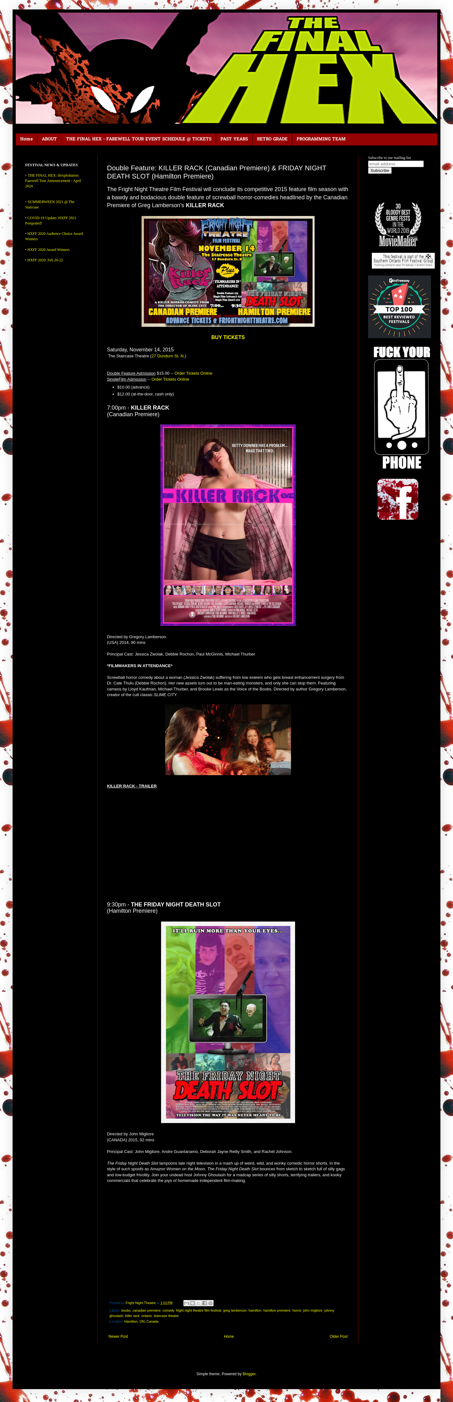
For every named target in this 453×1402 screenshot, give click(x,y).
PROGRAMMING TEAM (321, 139)
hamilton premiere (276, 1310)
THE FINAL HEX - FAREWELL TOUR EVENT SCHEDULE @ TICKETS (138, 139)
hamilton (255, 1310)
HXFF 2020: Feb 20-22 (45, 260)
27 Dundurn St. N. (168, 356)
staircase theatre (166, 1316)
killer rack (132, 1316)
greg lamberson (235, 1310)
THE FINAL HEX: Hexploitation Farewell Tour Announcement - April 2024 (53, 180)
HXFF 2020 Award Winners (48, 249)
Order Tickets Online (193, 373)
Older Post (339, 1336)
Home (26, 139)
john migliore (312, 1310)
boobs (126, 1310)
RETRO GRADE (272, 139)
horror (296, 1310)
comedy (168, 1310)
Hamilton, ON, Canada (141, 1321)
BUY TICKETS (228, 337)
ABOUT (49, 139)
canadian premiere (146, 1310)
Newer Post (118, 1336)
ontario (146, 1316)
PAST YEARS (234, 139)
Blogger (249, 1374)
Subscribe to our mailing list (389, 158)
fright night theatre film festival (198, 1310)
